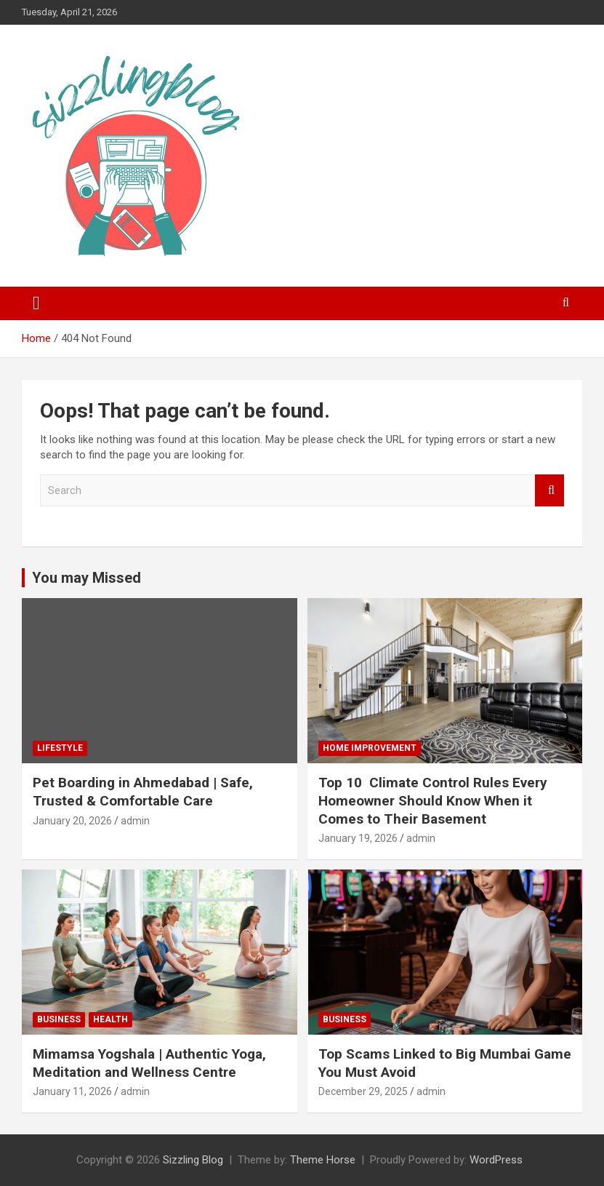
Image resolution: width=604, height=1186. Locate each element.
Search (549, 490)
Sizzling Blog (193, 1159)
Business (59, 1019)
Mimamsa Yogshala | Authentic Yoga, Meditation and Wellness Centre (149, 1063)
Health (110, 1019)
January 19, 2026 (358, 838)
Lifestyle (60, 748)
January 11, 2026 (72, 1091)
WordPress (496, 1159)
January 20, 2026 (72, 821)
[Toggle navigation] (36, 303)
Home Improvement (369, 748)
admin (135, 821)
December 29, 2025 (363, 1091)
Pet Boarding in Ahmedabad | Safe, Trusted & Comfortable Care (143, 791)
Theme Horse (322, 1159)
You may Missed (86, 577)
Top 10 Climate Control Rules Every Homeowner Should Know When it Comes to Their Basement (432, 800)
